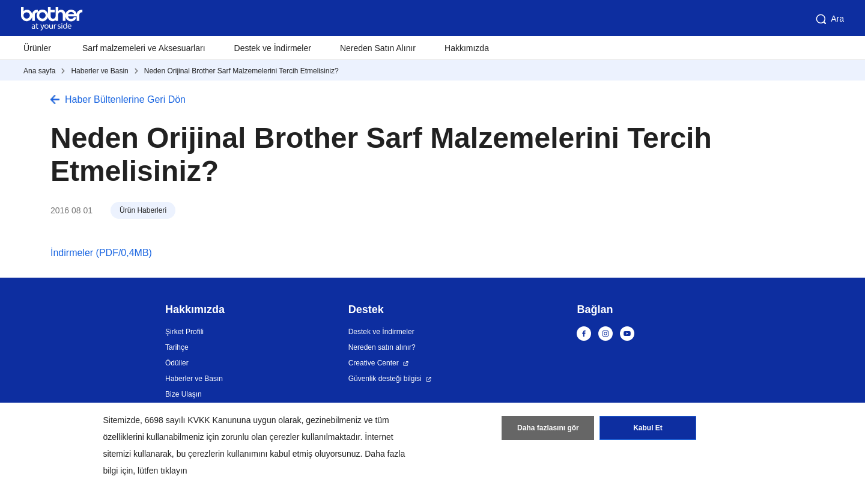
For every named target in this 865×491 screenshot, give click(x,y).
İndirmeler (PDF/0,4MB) (101, 253)
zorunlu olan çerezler (260, 437)
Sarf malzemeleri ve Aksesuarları (143, 48)
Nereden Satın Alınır (378, 48)
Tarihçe (177, 347)
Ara (829, 19)
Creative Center (373, 363)
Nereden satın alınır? (382, 347)
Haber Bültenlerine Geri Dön (125, 99)
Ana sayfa (39, 71)
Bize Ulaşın (183, 394)
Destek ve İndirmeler (272, 48)
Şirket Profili (184, 332)
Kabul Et (648, 428)
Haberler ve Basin (99, 71)
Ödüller (177, 363)
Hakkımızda (467, 48)
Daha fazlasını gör (548, 428)
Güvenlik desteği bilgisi (385, 378)
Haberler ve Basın (194, 378)
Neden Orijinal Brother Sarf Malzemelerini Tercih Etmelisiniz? (241, 71)
